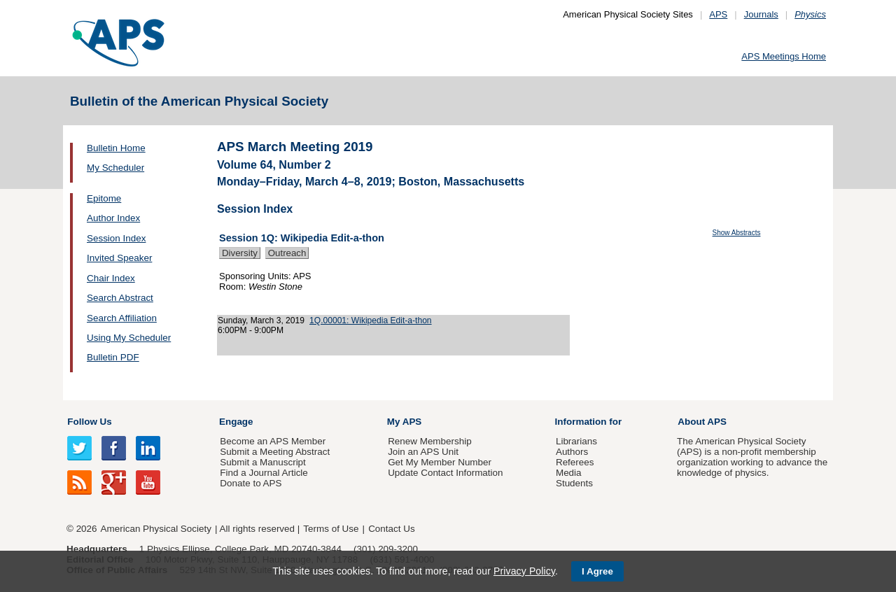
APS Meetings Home (783, 56)
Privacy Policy (524, 571)
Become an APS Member (273, 441)
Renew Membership (430, 441)
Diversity (240, 253)
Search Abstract (120, 298)
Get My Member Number (439, 462)
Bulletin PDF (113, 357)
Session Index (116, 238)
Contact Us (391, 528)
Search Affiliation (122, 318)
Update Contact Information (445, 472)
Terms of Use (330, 528)
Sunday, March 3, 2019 (261, 320)
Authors (572, 451)
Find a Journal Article (263, 472)
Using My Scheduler (129, 337)
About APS (702, 421)
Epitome (104, 198)
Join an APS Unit (423, 451)
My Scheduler (115, 167)
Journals (761, 14)
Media (569, 472)
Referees (575, 462)
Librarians (576, 441)
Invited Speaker (119, 258)
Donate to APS (250, 483)
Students (574, 483)
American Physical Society (156, 528)
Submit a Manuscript (262, 462)
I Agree (597, 571)
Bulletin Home (116, 148)
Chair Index (111, 278)
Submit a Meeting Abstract (275, 451)
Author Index (113, 218)
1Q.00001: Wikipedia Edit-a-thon (370, 320)
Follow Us (89, 421)
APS (718, 14)
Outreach (287, 253)
